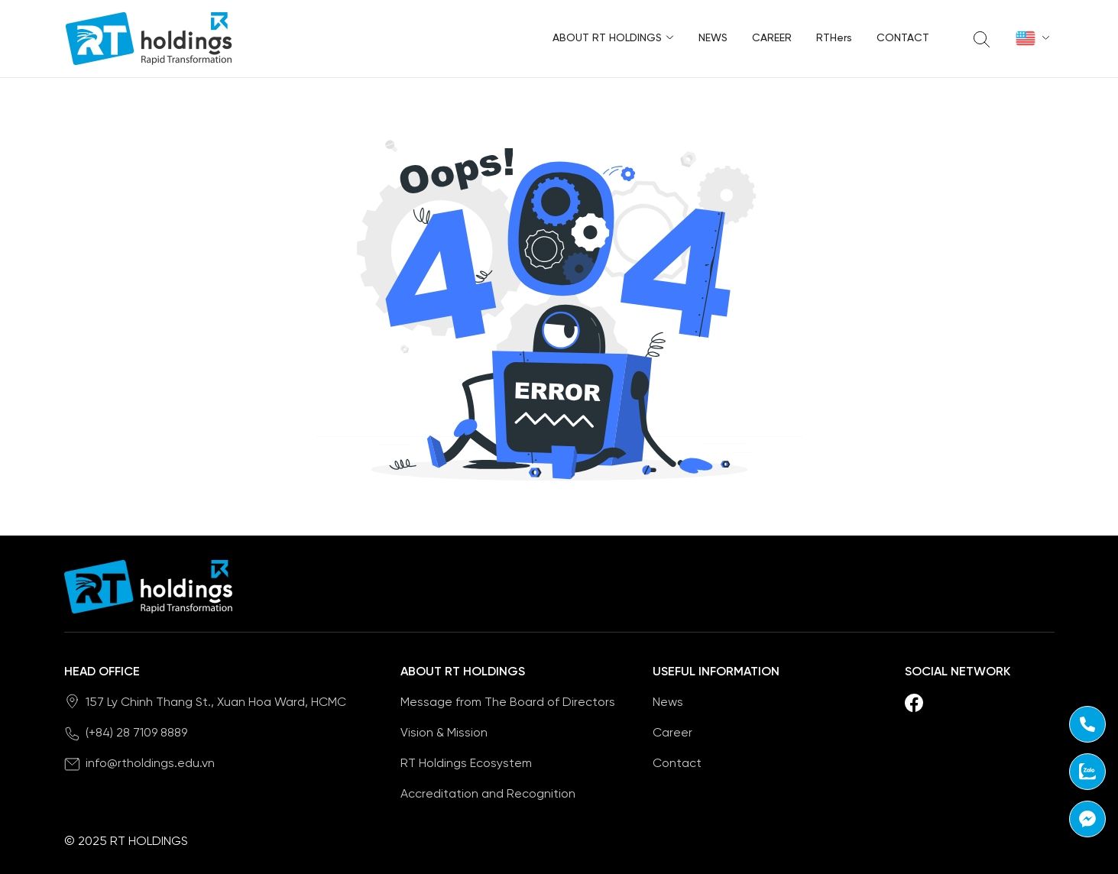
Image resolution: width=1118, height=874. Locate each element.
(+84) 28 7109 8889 (136, 733)
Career (772, 38)
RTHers (834, 38)
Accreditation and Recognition (487, 794)
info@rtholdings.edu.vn (150, 763)
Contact (903, 38)
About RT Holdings (613, 36)
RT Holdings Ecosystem (466, 763)
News (713, 38)
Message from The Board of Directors (507, 702)
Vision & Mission (444, 733)
